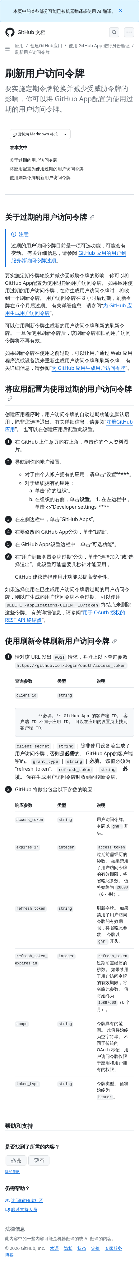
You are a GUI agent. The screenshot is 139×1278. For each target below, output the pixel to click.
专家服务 (113, 1248)
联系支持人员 (21, 1209)
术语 (54, 1248)
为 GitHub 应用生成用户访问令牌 (88, 368)
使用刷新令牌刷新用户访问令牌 (61, 641)
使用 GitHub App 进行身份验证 (99, 45)
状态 (81, 1248)
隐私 (68, 1248)
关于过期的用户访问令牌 (50, 217)
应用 (19, 45)
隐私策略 (12, 1171)
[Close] (121, 10)
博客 (9, 1255)
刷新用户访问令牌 (32, 52)
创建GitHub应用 (46, 45)
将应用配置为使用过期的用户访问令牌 (68, 392)
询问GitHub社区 (24, 1200)
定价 (95, 1248)
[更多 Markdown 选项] (65, 134)
